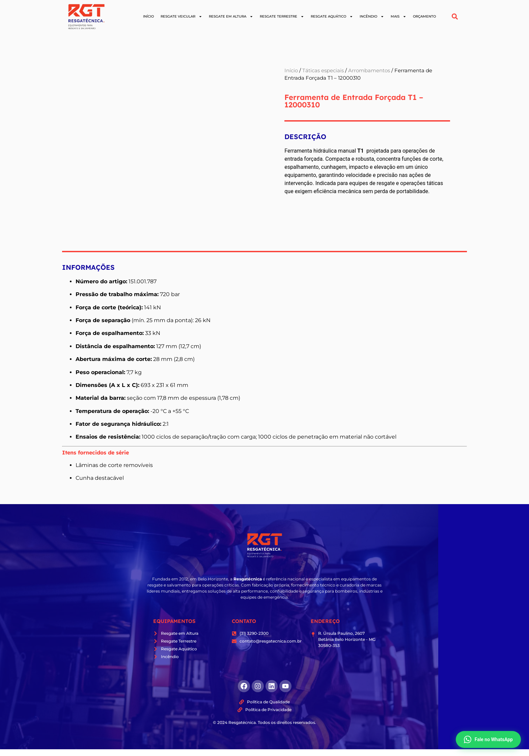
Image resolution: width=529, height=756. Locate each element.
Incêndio (372, 16)
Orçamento (424, 16)
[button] (455, 16)
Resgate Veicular (181, 16)
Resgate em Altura (231, 16)
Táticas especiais (323, 71)
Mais (398, 16)
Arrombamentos (369, 71)
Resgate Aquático (332, 16)
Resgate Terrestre (282, 16)
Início (148, 16)
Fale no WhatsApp (488, 739)
